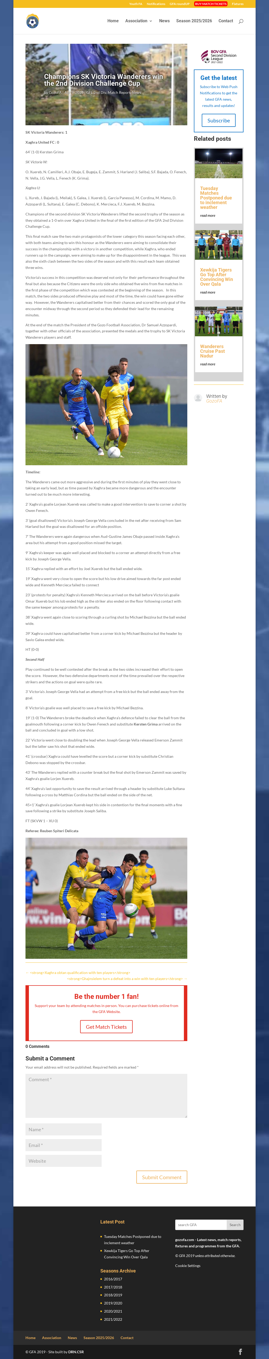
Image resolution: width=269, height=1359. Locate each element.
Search (235, 1224)
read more (207, 215)
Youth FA (135, 4)
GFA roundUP (180, 4)
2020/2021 (113, 1311)
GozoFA (55, 92)
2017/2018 (113, 1287)
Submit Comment (162, 1177)
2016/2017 (113, 1279)
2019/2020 (113, 1303)
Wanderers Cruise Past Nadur (212, 351)
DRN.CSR (76, 1352)
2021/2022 (113, 1319)
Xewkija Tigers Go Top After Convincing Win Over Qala (216, 277)
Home (113, 21)
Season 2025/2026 (194, 21)
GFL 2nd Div (96, 92)
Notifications (156, 4)
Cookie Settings (187, 1265)
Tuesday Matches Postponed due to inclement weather (216, 198)
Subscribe (219, 120)
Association (136, 21)
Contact (226, 21)
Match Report (119, 92)
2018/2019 (113, 1295)
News (164, 21)
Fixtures (238, 4)
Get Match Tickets (106, 1027)
